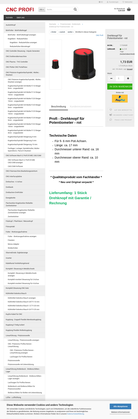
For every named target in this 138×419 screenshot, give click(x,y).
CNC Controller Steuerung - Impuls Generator (23, 51)
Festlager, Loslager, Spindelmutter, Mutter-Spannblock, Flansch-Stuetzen (24, 149)
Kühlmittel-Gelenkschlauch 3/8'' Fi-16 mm (23, 302)
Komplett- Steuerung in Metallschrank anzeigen (22, 274)
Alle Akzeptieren (120, 406)
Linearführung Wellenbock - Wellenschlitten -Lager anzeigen (25, 377)
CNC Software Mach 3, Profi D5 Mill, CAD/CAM (23, 155)
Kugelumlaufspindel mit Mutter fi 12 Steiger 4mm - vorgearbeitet (24, 131)
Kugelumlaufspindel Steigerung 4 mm (22, 137)
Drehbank (9, 187)
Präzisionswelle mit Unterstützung (21, 364)
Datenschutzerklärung (75, 414)
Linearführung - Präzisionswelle (18, 335)
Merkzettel (127, 2)
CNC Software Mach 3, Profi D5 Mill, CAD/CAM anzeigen (21, 161)
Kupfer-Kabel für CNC (14, 314)
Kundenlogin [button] (112, 2)
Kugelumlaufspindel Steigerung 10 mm (22, 144)
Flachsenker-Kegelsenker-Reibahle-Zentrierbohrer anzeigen (21, 211)
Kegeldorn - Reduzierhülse (18, 39)
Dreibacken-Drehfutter (14, 192)
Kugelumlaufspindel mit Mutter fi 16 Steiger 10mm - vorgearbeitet (24, 93)
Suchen (9, 18)
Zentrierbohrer (13, 217)
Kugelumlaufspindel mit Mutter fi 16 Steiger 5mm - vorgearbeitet (24, 87)
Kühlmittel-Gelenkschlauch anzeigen (22, 298)
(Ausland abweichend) (127, 54)
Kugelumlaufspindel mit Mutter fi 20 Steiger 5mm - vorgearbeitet (24, 106)
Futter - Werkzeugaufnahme (16, 232)
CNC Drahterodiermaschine (16, 56)
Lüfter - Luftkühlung (13, 397)
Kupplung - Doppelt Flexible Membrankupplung (23, 320)
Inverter (9, 258)
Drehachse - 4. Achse (14, 182)
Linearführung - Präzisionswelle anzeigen (23, 340)
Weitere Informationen (120, 412)
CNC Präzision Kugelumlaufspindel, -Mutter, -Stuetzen (23, 73)
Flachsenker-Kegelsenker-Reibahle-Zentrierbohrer (19, 204)
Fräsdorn (11, 240)
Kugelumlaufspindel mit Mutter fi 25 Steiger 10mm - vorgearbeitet (24, 112)
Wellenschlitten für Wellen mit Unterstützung (25, 393)
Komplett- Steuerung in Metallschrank (20, 269)
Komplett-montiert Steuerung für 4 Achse (23, 283)
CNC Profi (99, 35)
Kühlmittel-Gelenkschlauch (16, 293)
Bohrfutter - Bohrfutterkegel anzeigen (22, 35)
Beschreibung (58, 106)
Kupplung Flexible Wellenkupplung (19, 330)
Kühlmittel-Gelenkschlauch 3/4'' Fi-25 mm (23, 309)
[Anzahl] (119, 78)
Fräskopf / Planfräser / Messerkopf (19, 221)
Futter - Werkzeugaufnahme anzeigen (22, 236)
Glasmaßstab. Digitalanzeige (17, 253)
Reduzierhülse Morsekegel (20, 46)
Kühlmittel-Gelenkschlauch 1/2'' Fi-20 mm (23, 306)
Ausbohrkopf (11, 25)
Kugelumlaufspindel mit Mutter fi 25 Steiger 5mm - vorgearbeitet (24, 119)
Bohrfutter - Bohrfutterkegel (16, 30)
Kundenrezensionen (80, 106)
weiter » (71, 32)
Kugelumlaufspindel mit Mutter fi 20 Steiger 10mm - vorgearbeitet (24, 99)
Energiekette (10, 198)
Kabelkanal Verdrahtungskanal (17, 263)
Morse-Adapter (13, 244)
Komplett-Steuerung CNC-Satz (17, 288)
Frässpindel (10, 227)
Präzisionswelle (14, 360)
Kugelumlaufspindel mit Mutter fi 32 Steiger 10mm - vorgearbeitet (24, 125)
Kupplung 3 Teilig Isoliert (15, 325)
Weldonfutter (13, 248)
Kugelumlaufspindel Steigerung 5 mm (22, 140)
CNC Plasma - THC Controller (17, 62)
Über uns (21, 18)
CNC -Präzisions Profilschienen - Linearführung (20, 345)
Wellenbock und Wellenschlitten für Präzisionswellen (21, 387)
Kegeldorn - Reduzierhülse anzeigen (23, 42)
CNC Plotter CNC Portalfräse (16, 67)
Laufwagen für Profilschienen (21, 357)
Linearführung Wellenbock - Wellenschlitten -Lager (23, 370)
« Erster (53, 32)
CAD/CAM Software (15, 166)
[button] (101, 2)
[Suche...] (41, 9)
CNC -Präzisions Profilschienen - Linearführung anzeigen (22, 351)
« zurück (62, 32)
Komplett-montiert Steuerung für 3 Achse (23, 279)
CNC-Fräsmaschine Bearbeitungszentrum (21, 171)
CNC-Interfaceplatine (14, 176)
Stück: (109, 73)
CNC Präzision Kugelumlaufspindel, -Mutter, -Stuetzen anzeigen (25, 80)
